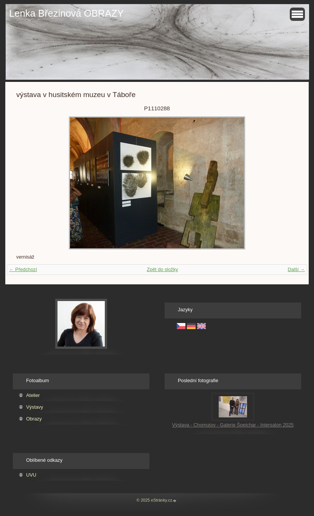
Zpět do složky (162, 269)
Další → (296, 269)
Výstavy (34, 407)
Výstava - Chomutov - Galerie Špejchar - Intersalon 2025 (233, 425)
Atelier (33, 395)
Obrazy (34, 419)
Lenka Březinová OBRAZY (66, 13)
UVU (31, 475)
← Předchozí (23, 269)
